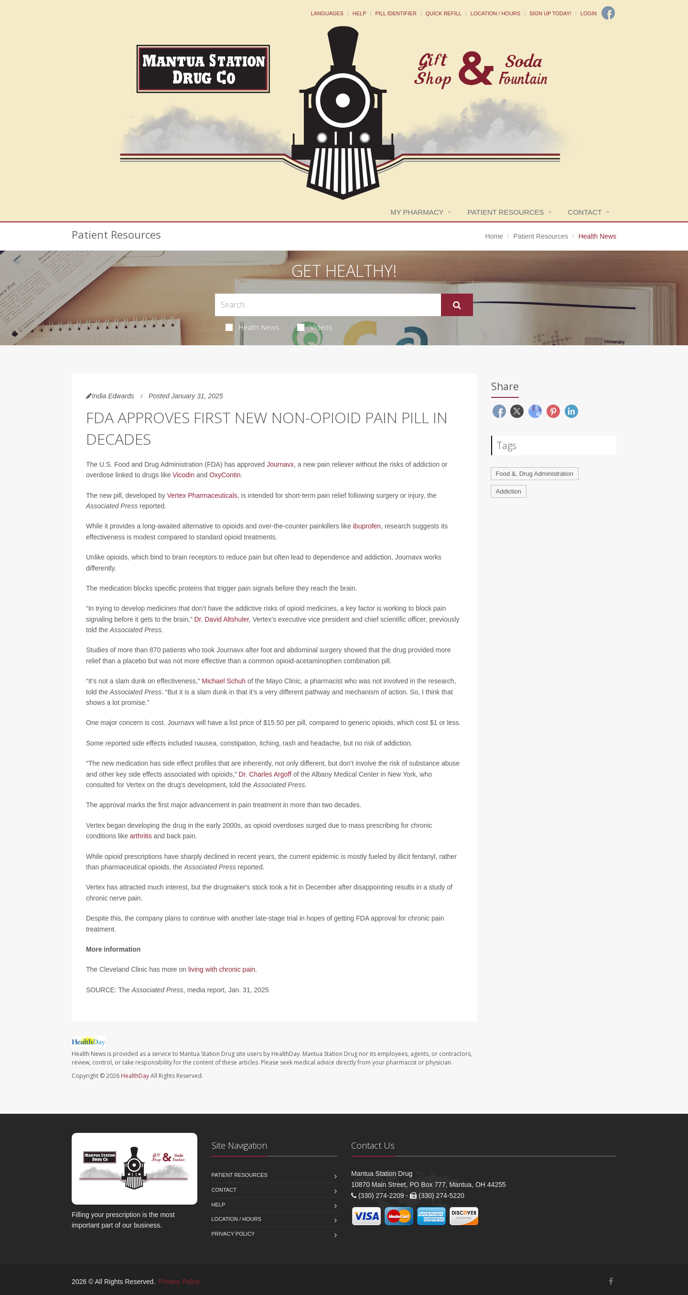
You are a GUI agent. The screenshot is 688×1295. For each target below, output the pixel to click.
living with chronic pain (221, 969)
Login (588, 13)
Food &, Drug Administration (535, 473)
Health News (253, 327)
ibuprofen (367, 526)
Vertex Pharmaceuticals (202, 495)
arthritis (141, 836)
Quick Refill (444, 13)
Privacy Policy (233, 1234)
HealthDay (135, 1076)
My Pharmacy (416, 212)
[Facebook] (608, 13)
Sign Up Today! (550, 13)
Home (494, 236)
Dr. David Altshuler (221, 619)
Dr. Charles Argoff (265, 774)
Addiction (508, 491)
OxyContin (224, 475)
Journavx (280, 464)
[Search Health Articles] (328, 305)
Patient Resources (506, 212)
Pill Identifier (395, 13)
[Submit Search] (457, 305)
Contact (585, 212)
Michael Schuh (224, 681)
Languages (327, 13)
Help (359, 13)
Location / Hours (495, 13)
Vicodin (183, 475)
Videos (315, 327)
